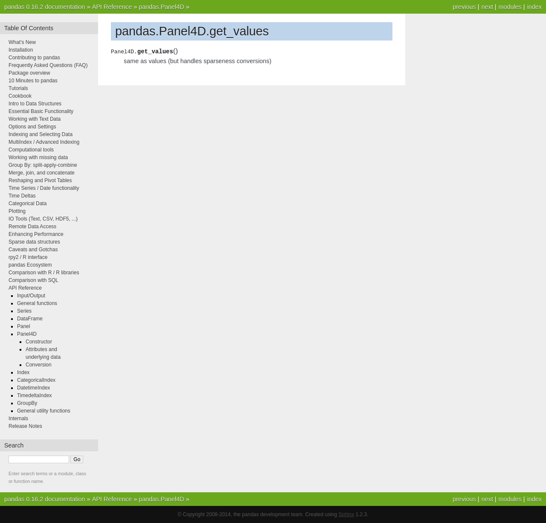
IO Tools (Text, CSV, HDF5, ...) (43, 219)
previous (464, 6)
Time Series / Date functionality (44, 188)
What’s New (22, 42)
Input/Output (31, 296)
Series (24, 311)
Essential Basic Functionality (41, 111)
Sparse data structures (34, 242)
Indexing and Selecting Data (41, 134)
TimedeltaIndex (34, 395)
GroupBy (27, 403)
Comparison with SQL (33, 280)
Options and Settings (32, 127)
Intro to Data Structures (35, 104)
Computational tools (31, 150)
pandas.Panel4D (161, 6)
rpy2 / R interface (28, 257)
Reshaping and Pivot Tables (40, 180)
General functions (37, 303)
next (487, 6)
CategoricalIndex (36, 380)
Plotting (17, 211)
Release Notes (25, 426)
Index (23, 372)
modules (509, 6)
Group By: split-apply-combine (43, 165)
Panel (23, 326)
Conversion (39, 365)
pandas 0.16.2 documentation (44, 6)
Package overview (29, 73)
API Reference (112, 6)
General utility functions (43, 411)
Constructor (39, 342)
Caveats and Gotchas (33, 250)
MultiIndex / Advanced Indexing (44, 142)
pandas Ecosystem (30, 265)
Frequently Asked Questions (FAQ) (48, 65)
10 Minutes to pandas (33, 81)
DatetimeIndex (33, 388)
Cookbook (20, 96)
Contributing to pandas (34, 58)
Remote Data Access (32, 227)
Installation (21, 50)
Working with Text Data (35, 119)
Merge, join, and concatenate (42, 173)
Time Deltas (22, 196)
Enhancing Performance (36, 234)
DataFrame (30, 319)
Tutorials (18, 88)
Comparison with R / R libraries (44, 273)
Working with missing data (38, 157)
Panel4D (27, 334)
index (534, 6)
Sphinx (346, 514)
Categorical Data (27, 203)
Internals (18, 418)
